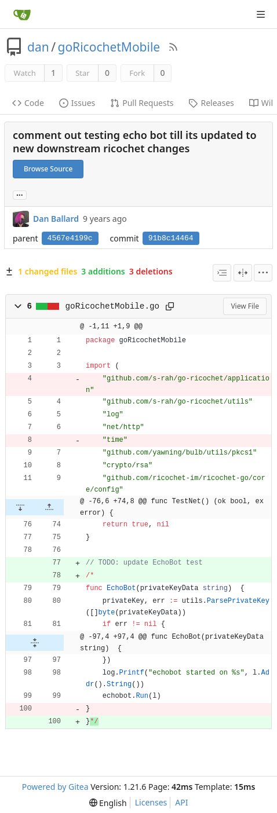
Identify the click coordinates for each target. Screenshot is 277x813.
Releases (211, 102)
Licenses (151, 802)
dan (38, 47)
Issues (77, 102)
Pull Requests (141, 102)
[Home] (22, 14)
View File (245, 306)
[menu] (263, 272)
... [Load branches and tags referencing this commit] (19, 194)
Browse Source (48, 169)
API (181, 802)
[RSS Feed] (173, 47)
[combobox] (222, 272)
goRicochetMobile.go (112, 306)
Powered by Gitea (55, 786)
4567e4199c (70, 238)
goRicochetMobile (109, 47)
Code (28, 102)
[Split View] (243, 272)
